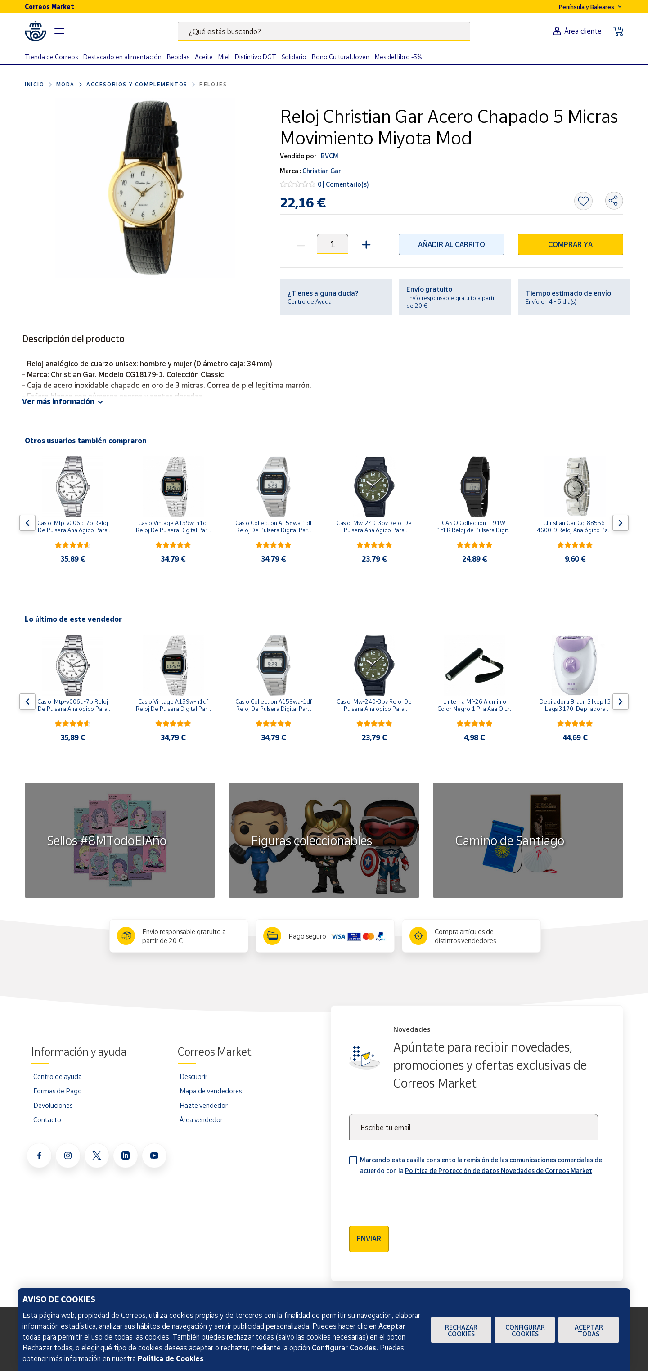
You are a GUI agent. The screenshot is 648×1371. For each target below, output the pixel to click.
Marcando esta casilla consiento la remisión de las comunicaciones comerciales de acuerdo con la (481, 1165)
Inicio (35, 84)
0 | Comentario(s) (343, 184)
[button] (365, 243)
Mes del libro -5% (398, 57)
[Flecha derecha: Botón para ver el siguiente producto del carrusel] (620, 523)
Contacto (47, 1119)
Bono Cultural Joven (340, 57)
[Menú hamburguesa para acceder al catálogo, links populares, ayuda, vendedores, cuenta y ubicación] (59, 31)
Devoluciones (52, 1105)
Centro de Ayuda (310, 301)
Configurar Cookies (525, 1330)
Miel (224, 57)
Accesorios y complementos (137, 84)
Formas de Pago (57, 1091)
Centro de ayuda (57, 1076)
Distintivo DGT (255, 57)
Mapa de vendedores (211, 1091)
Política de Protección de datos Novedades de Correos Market (498, 1170)
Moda (65, 84)
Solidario (294, 57)
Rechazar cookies (461, 1330)
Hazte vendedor (204, 1105)
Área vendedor (201, 1119)
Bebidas (178, 57)
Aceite (204, 57)
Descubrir (193, 1076)
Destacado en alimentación (122, 57)
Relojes (213, 84)
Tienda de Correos (51, 57)
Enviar (369, 1238)
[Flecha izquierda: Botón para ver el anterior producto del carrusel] (27, 523)
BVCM (329, 156)
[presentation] (417, 1197)
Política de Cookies (170, 1358)
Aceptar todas (589, 1330)
